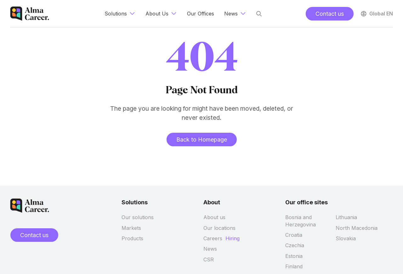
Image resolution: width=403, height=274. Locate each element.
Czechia (294, 245)
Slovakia (346, 238)
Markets (131, 228)
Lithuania (346, 217)
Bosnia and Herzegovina (300, 220)
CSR (208, 259)
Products (132, 238)
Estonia (294, 256)
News (210, 249)
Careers (212, 238)
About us (214, 217)
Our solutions (138, 217)
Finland (294, 266)
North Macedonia (356, 228)
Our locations (219, 228)
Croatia (293, 235)
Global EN (376, 13)
